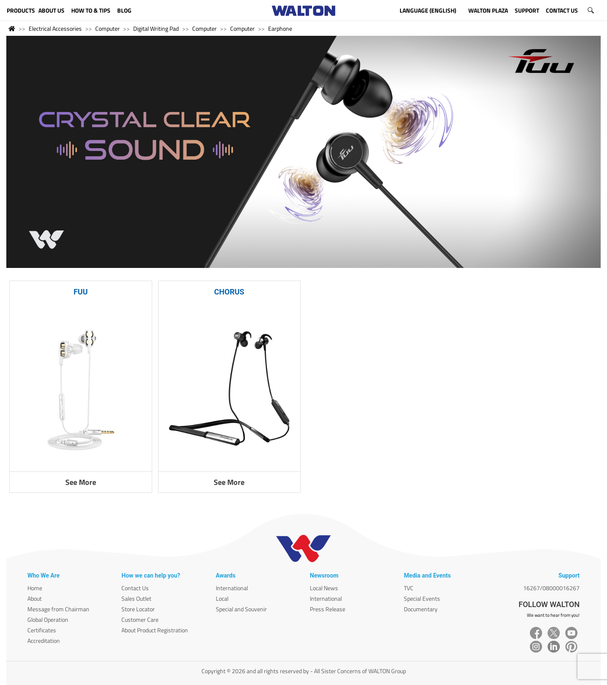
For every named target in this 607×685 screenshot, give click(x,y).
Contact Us (135, 587)
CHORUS (229, 291)
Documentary (421, 609)
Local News (324, 587)
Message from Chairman (58, 609)
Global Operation (47, 619)
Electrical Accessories (55, 28)
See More (80, 482)
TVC (409, 587)
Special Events (422, 598)
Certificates (41, 630)
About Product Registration (154, 630)
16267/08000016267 (551, 587)
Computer (107, 28)
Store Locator (138, 609)
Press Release (327, 609)
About (34, 598)
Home (34, 587)
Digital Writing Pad (156, 28)
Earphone (280, 28)
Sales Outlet (136, 598)
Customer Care (139, 619)
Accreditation (43, 640)
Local (222, 598)
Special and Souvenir (241, 609)
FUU (80, 291)
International (232, 587)
